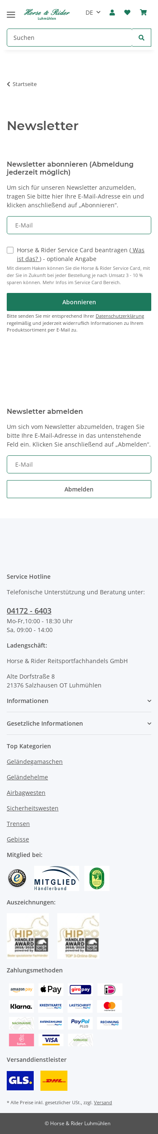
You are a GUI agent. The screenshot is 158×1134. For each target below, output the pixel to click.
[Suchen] (70, 38)
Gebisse (18, 839)
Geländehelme (27, 777)
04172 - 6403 (29, 611)
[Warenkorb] (143, 13)
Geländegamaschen (35, 762)
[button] (112, 13)
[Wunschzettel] (127, 13)
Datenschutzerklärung (120, 316)
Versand (103, 1102)
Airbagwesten (26, 793)
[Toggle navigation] (11, 11)
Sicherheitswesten (33, 808)
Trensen (18, 824)
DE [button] (89, 12)
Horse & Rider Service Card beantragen (81, 254)
